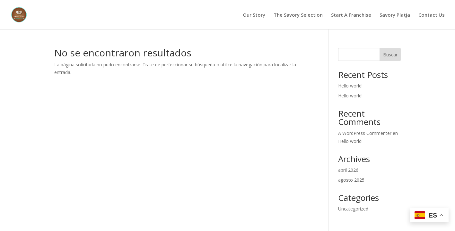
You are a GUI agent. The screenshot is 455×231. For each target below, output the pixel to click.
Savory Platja (395, 15)
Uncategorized (353, 209)
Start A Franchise (351, 15)
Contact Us (431, 15)
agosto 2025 (351, 180)
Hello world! (350, 86)
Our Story (254, 15)
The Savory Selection (298, 15)
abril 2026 (348, 170)
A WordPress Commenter (364, 133)
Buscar (390, 55)
